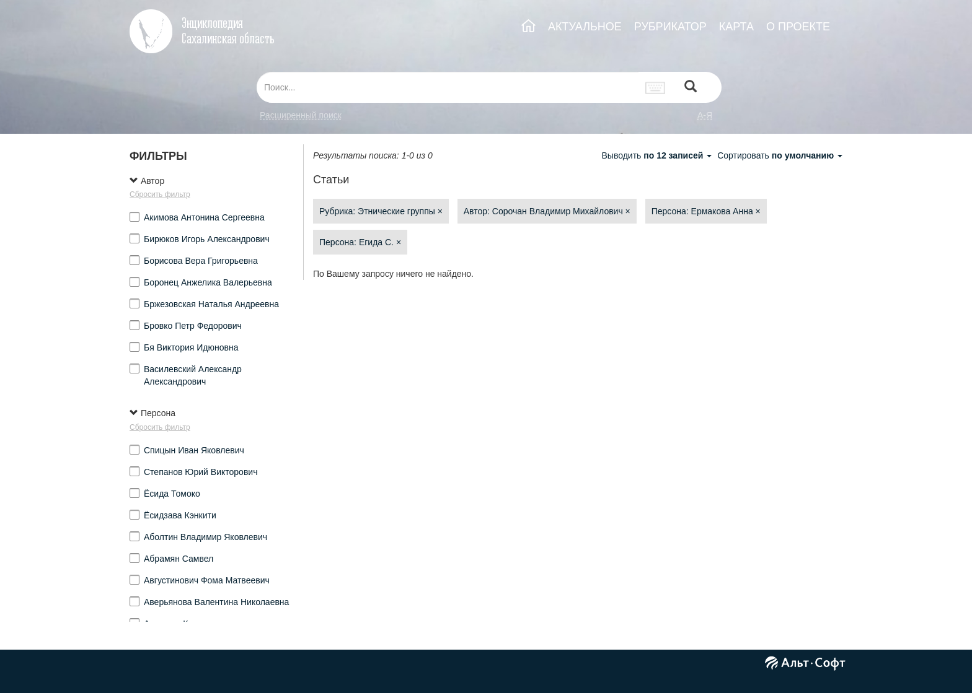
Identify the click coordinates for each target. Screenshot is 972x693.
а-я (704, 115)
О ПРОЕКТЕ (798, 26)
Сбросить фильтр (160, 194)
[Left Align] (690, 87)
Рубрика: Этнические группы (381, 211)
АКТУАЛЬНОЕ (585, 26)
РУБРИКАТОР (670, 26)
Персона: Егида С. (360, 242)
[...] (447, 87)
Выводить (657, 155)
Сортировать (779, 155)
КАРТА (736, 26)
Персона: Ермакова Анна (706, 211)
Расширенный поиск (301, 115)
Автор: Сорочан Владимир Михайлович (547, 211)
